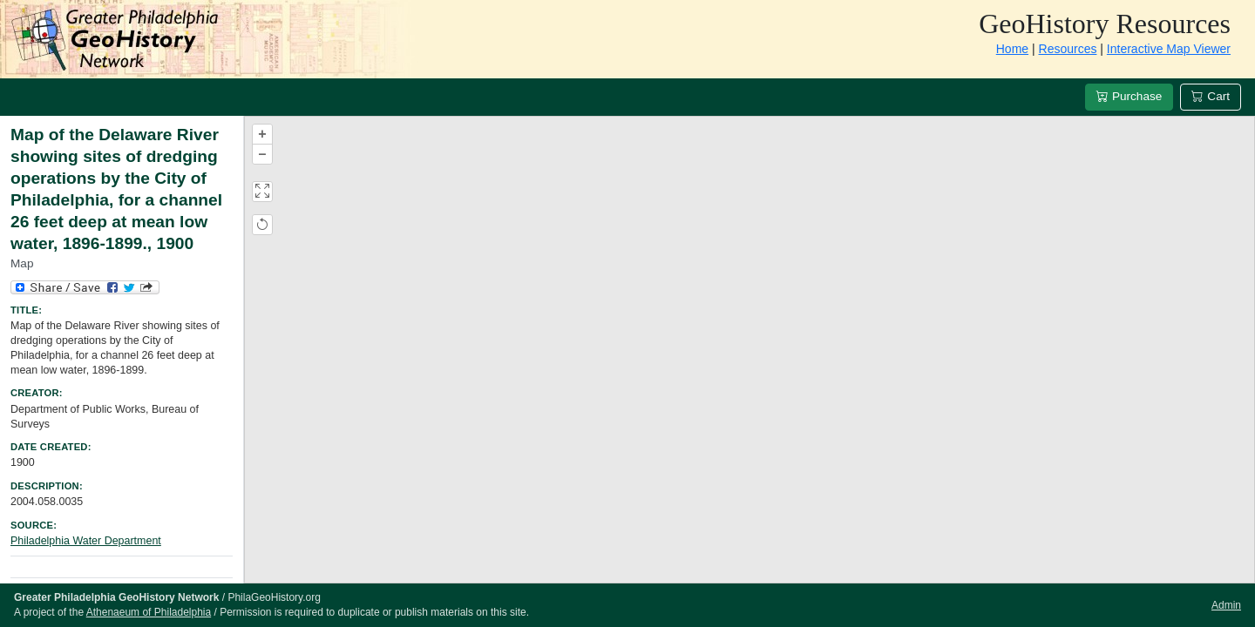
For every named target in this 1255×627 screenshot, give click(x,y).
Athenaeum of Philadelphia (148, 612)
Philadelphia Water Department (85, 541)
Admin (1226, 605)
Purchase (1129, 96)
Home (1012, 49)
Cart (1210, 96)
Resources (1068, 49)
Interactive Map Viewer (1169, 49)
